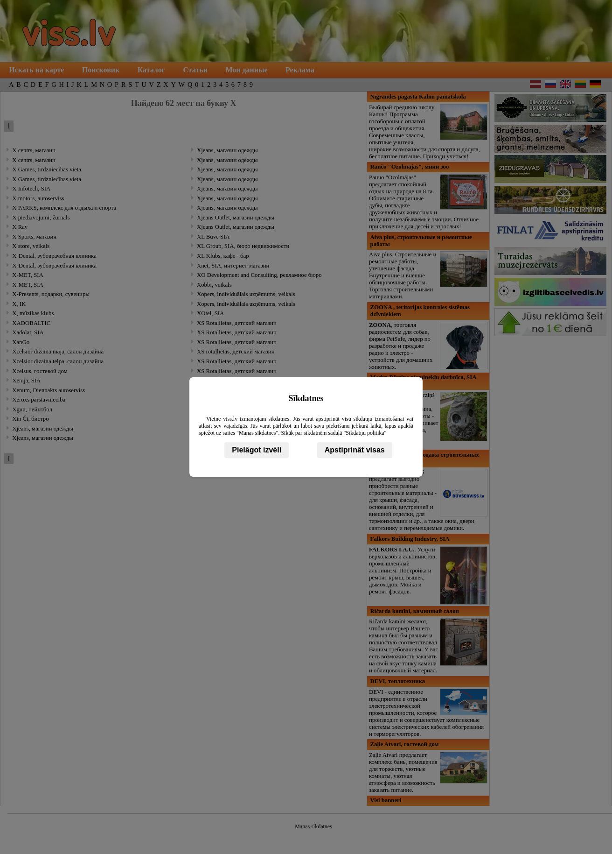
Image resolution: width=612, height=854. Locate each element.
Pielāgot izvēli (256, 450)
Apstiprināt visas (355, 450)
